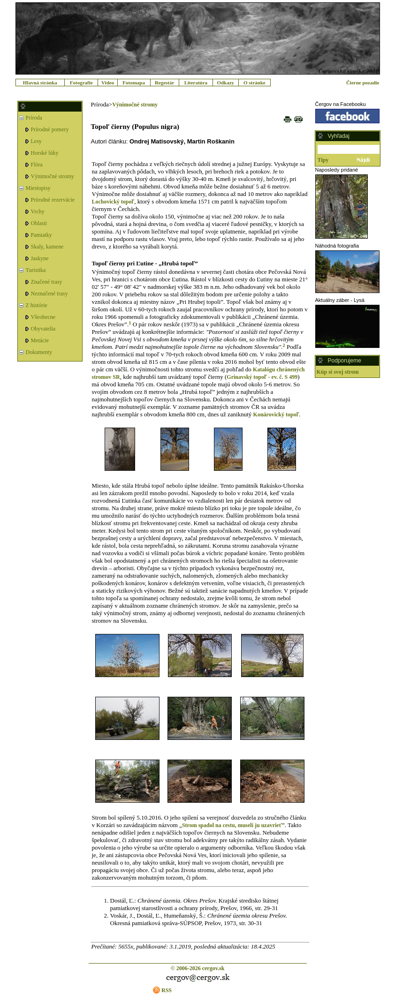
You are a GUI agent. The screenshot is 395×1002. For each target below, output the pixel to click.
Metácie (40, 340)
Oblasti (39, 223)
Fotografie (81, 82)
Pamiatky (41, 235)
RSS (166, 990)
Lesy (36, 141)
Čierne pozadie (363, 82)
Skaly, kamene (47, 246)
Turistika (36, 270)
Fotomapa (133, 82)
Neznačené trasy (49, 293)
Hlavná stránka (40, 82)
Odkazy (225, 82)
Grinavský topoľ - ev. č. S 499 (262, 377)
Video (107, 82)
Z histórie (36, 305)
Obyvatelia (43, 328)
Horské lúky (45, 153)
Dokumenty (39, 352)
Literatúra (195, 82)
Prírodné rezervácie (53, 199)
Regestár (165, 82)
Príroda (34, 117)
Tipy (323, 160)
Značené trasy (46, 282)
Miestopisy (38, 188)
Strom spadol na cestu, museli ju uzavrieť (232, 825)
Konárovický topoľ (276, 414)
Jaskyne (40, 258)
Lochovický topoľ (113, 201)
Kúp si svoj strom (338, 372)
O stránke (254, 82)
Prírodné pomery (50, 129)
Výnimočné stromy (52, 176)
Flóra (37, 164)
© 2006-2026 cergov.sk (198, 968)
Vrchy (38, 211)
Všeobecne (43, 317)
